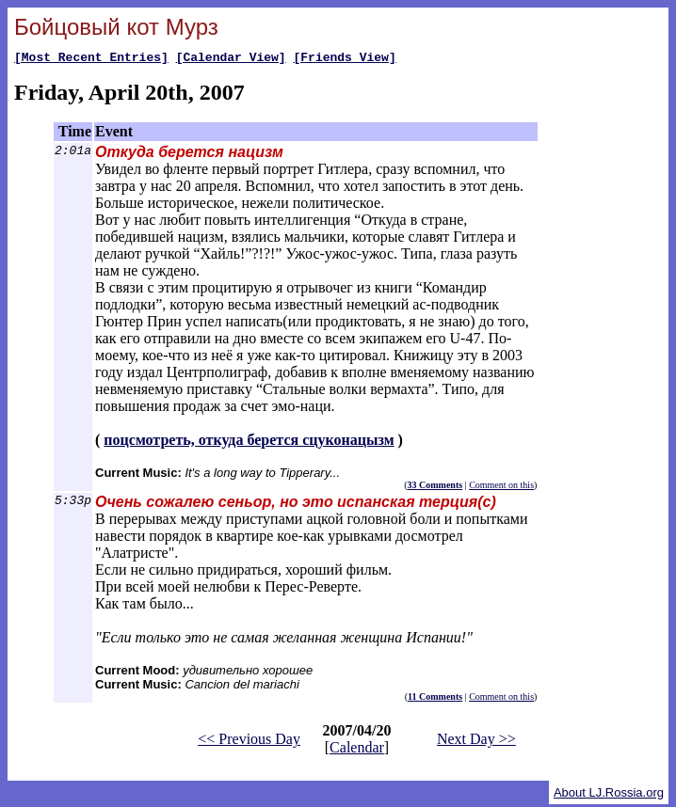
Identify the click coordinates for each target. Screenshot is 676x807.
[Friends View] (344, 59)
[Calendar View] (231, 59)
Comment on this (501, 488)
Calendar (357, 750)
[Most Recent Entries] (91, 59)
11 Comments (435, 699)
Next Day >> (476, 742)
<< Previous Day (249, 742)
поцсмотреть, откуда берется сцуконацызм (249, 443)
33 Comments (435, 488)
